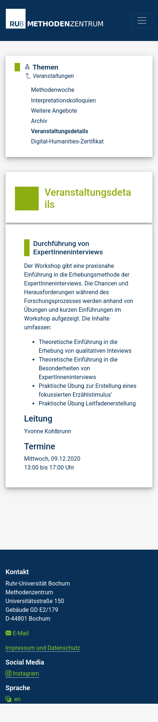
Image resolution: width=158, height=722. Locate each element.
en (12, 699)
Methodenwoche (52, 89)
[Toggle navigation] (142, 20)
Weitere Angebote (54, 110)
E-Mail (17, 633)
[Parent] (65, 76)
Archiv (39, 120)
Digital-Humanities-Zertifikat (67, 141)
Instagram (22, 673)
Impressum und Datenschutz (42, 647)
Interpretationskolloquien (63, 100)
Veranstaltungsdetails (59, 131)
